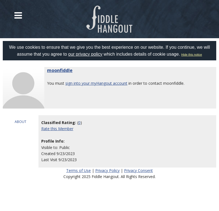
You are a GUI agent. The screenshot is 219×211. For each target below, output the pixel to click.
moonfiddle (60, 70)
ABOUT (20, 121)
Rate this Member (57, 128)
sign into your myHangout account (96, 83)
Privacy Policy (107, 170)
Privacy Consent (138, 170)
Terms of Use (78, 170)
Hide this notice (191, 54)
